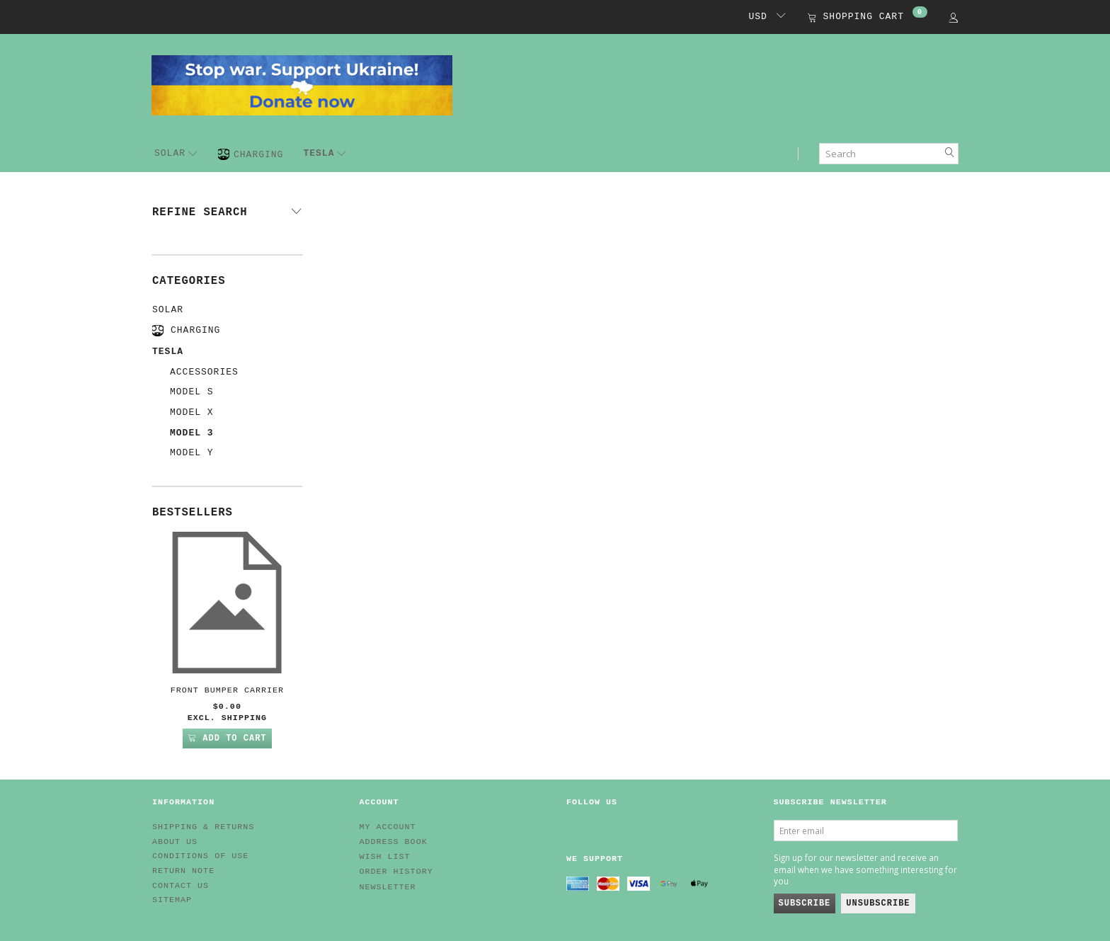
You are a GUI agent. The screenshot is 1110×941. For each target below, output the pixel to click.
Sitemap (172, 900)
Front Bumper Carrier (227, 690)
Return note (183, 871)
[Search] (950, 154)
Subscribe (805, 903)
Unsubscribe (878, 903)
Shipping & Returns (203, 827)
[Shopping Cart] (867, 18)
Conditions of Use (200, 856)
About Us (175, 842)
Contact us (180, 886)
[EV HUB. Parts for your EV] (301, 84)
